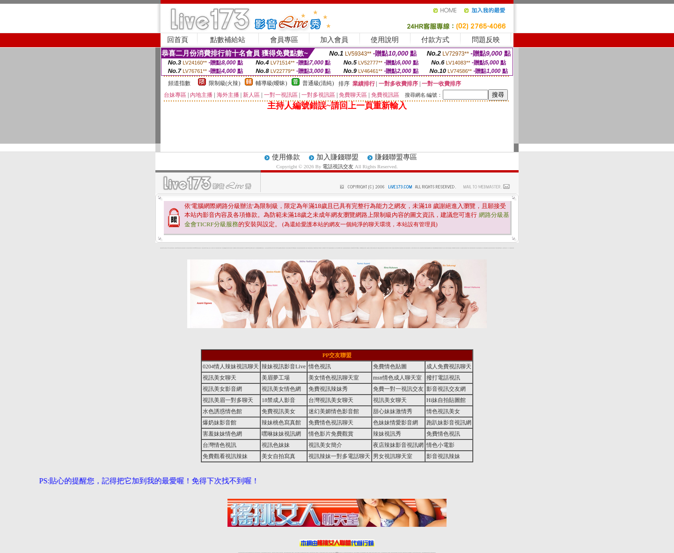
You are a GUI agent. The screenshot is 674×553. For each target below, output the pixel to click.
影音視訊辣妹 (443, 456)
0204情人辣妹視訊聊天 (231, 366)
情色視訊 (319, 366)
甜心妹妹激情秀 (392, 411)
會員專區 (284, 39)
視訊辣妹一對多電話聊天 (339, 456)
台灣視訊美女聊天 (330, 400)
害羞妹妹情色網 (222, 434)
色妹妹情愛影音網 (395, 422)
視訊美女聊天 (219, 377)
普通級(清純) (318, 83)
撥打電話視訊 (443, 377)
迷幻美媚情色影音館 (333, 411)
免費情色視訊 (443, 434)
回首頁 (177, 39)
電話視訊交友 (337, 166)
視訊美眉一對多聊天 (228, 400)
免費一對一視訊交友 (398, 389)
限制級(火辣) (225, 83)
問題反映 (486, 39)
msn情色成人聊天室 (397, 377)
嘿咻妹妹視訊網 (281, 434)
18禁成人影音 (278, 400)
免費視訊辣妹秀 (328, 389)
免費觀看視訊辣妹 (225, 456)
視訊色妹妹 (276, 445)
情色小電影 (440, 445)
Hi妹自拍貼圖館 (446, 400)
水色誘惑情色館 (222, 411)
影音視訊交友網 (446, 389)
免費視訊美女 (278, 411)
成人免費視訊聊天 (448, 366)
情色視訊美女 (443, 411)
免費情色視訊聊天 (330, 422)
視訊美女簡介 (325, 445)
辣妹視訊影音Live (284, 366)
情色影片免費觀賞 (330, 434)
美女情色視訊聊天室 (333, 377)
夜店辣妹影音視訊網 (398, 445)
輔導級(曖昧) (271, 83)
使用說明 (385, 39)
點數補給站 (227, 39)
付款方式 (435, 39)
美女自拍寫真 (278, 456)
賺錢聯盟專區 (396, 157)
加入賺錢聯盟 (337, 157)
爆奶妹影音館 (219, 422)
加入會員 (334, 39)
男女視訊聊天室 (392, 456)
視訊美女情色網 (281, 389)
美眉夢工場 (276, 377)
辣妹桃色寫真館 (281, 422)
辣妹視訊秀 (387, 434)
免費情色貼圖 (390, 366)
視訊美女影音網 (222, 389)
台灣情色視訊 (219, 445)
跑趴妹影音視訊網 (448, 422)
